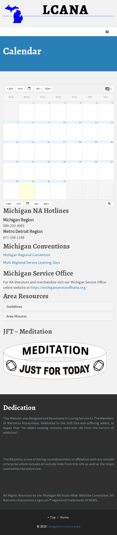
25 (80, 161)
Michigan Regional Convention (26, 254)
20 (112, 142)
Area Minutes (16, 316)
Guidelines (14, 306)
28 (17, 181)
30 (49, 181)
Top (51, 517)
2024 (10, 88)
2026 (48, 88)
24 (64, 161)
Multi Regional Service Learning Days (31, 262)
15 (33, 142)
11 (80, 122)
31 (64, 181)
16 (49, 142)
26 (96, 161)
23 (49, 161)
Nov (20, 88)
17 (64, 142)
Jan (38, 88)
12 (96, 122)
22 (33, 161)
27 (112, 161)
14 (17, 142)
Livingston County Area (63, 526)
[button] (100, 32)
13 (112, 122)
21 (17, 161)
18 (80, 142)
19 (96, 142)
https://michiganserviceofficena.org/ (58, 287)
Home (64, 517)
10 (64, 122)
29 (33, 181)
